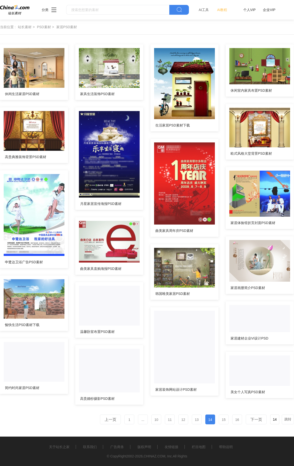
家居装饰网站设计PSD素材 (176, 389)
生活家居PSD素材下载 (172, 125)
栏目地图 (199, 447)
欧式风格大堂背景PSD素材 (251, 153)
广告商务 (117, 447)
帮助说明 (226, 447)
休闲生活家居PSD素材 (22, 94)
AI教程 (222, 10)
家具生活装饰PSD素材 (97, 94)
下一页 (256, 419)
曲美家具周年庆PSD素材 (174, 231)
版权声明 (144, 447)
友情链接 (171, 447)
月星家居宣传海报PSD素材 (101, 204)
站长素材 (25, 27)
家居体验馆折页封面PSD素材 (253, 223)
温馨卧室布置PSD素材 (97, 332)
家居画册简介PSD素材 (248, 288)
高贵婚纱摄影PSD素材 (97, 399)
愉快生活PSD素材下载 (22, 325)
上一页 (110, 419)
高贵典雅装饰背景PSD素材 (25, 157)
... (142, 420)
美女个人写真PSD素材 (248, 392)
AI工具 (204, 10)
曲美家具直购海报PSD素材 (101, 269)
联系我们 (90, 447)
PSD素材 (44, 27)
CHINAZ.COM (154, 456)
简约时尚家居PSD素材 (22, 388)
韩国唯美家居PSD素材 (172, 294)
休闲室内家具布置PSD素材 (251, 90)
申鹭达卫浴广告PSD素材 (24, 262)
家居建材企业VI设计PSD (249, 338)
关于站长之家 (59, 447)
